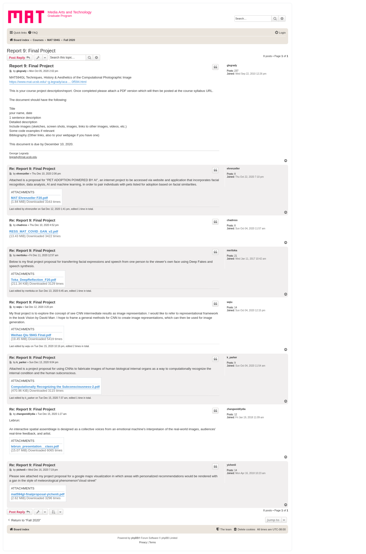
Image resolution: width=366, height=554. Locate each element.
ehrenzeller (233, 168)
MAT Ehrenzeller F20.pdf (29, 198)
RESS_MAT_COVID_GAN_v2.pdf (33, 231)
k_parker (232, 357)
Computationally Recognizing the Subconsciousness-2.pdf (55, 387)
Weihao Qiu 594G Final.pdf (31, 335)
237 (236, 70)
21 (235, 255)
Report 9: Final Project (31, 50)
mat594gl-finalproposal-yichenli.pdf (37, 494)
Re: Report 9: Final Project (32, 168)
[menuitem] (33, 33)
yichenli (231, 465)
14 (235, 307)
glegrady (232, 65)
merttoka (232, 250)
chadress (232, 220)
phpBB (134, 538)
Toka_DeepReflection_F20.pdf (33, 280)
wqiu (229, 302)
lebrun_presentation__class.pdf (35, 446)
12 (235, 414)
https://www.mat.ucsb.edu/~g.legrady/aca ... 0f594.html (47, 82)
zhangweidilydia (236, 409)
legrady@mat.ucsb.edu (23, 157)
